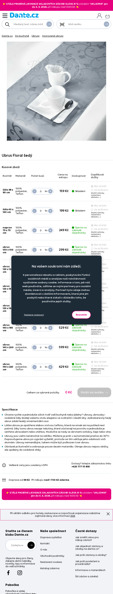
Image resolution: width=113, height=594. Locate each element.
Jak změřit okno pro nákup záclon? (87, 539)
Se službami (99, 189)
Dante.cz (7, 35)
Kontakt (45, 543)
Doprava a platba (51, 537)
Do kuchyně (22, 35)
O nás (43, 549)
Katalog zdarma (49, 568)
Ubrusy (36, 35)
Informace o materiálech (90, 570)
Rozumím (81, 314)
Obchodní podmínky (52, 556)
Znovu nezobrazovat (108, 513)
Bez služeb (99, 186)
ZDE (72, 515)
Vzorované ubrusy (52, 35)
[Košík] (107, 16)
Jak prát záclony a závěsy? (91, 555)
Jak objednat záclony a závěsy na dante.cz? (89, 547)
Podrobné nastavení (34, 314)
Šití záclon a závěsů (86, 576)
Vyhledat (49, 24)
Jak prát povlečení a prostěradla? (87, 563)
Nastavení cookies (51, 562)
